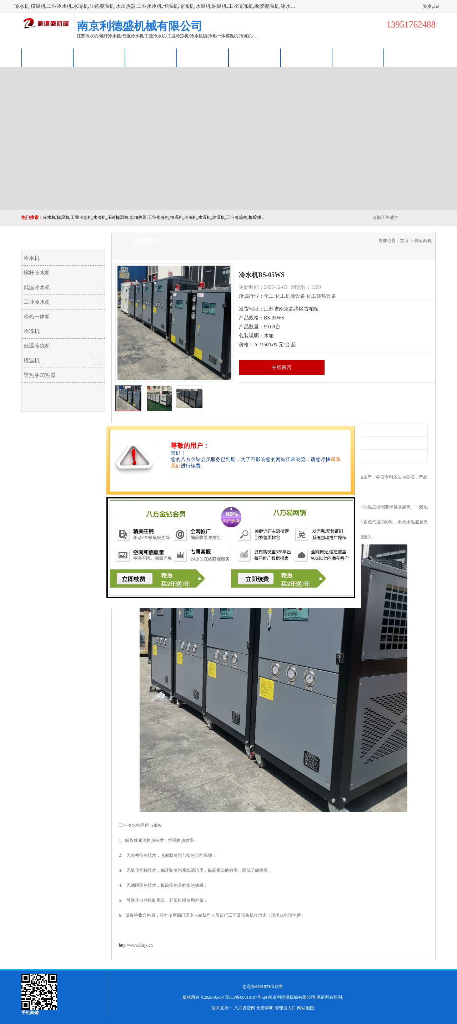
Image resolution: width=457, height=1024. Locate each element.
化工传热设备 (321, 296)
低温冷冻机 (37, 346)
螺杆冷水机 (37, 273)
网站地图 (305, 1007)
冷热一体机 (37, 316)
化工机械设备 (290, 296)
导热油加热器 (40, 375)
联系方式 (358, 58)
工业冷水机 (37, 302)
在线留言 (282, 367)
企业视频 (151, 58)
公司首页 (47, 58)
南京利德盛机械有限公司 (291, 997)
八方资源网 (244, 1007)
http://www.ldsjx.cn (136, 945)
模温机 (32, 360)
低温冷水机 (37, 287)
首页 (404, 240)
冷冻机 (32, 331)
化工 (269, 296)
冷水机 (32, 258)
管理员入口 (285, 1007)
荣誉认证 (306, 58)
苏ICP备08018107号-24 (246, 997)
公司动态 (254, 58)
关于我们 (202, 58)
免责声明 (264, 1007)
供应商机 (99, 58)
